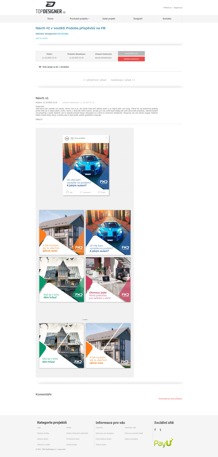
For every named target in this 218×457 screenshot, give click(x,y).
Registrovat (178, 8)
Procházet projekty (79, 18)
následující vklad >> (123, 80)
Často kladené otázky (103, 439)
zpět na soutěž (42, 38)
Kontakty (167, 18)
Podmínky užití (130, 428)
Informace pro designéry (105, 433)
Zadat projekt (108, 18)
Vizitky (68, 428)
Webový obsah (42, 439)
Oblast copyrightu (131, 439)
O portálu (99, 428)
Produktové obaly (72, 439)
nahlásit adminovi (131, 59)
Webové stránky (43, 433)
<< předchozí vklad (94, 80)
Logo (39, 428)
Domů (50, 18)
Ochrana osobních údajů (134, 433)
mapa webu (62, 449)
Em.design (63, 33)
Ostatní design (71, 445)
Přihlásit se (168, 8)
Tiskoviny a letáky (43, 445)
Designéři (138, 18)
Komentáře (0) (131, 53)
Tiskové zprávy (101, 445)
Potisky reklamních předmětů (77, 433)
